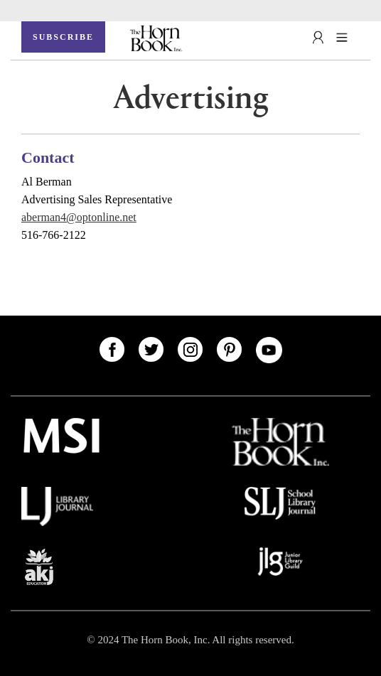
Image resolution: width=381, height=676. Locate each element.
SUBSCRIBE (63, 37)
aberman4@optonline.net (78, 217)
